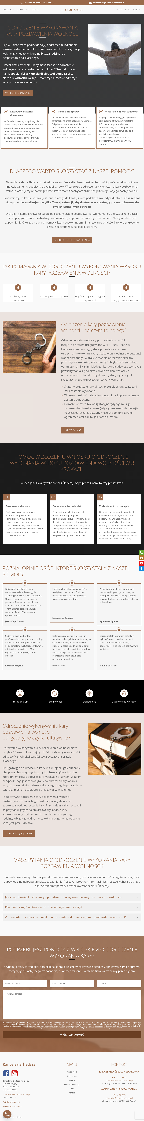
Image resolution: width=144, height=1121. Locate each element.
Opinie (119, 9)
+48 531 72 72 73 (119, 1077)
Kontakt (137, 9)
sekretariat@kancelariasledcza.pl (16, 1094)
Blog (127, 9)
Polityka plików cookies (12, 1106)
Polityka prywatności (11, 1102)
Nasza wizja (8, 9)
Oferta (35, 9)
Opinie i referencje (72, 1084)
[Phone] (7, 1114)
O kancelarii (23, 9)
